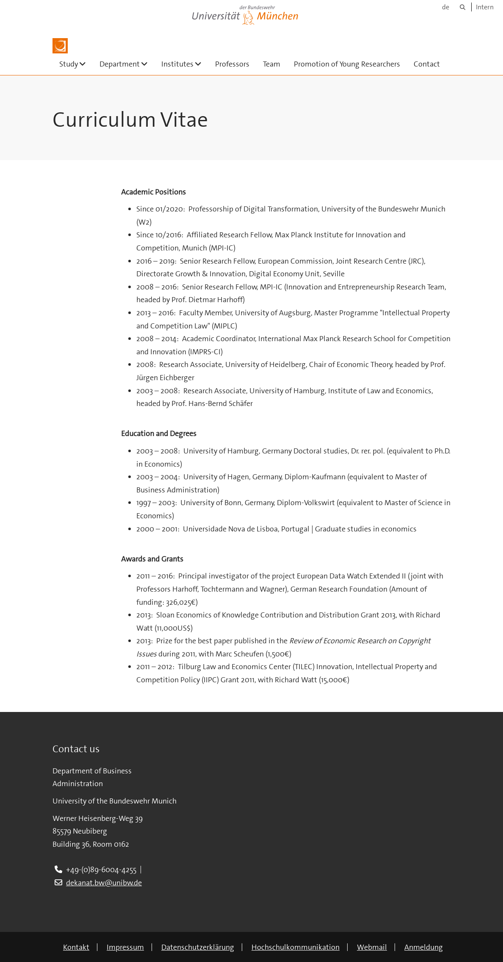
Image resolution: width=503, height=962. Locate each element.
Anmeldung (423, 947)
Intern (485, 7)
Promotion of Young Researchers (347, 64)
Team (271, 64)
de (445, 7)
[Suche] (463, 7)
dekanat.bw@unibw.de (104, 883)
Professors (232, 64)
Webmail (372, 947)
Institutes (184, 63)
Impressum (125, 947)
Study (76, 63)
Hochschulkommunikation (296, 947)
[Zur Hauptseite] (60, 45)
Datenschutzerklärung (197, 947)
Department (127, 63)
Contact (427, 64)
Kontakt (76, 947)
